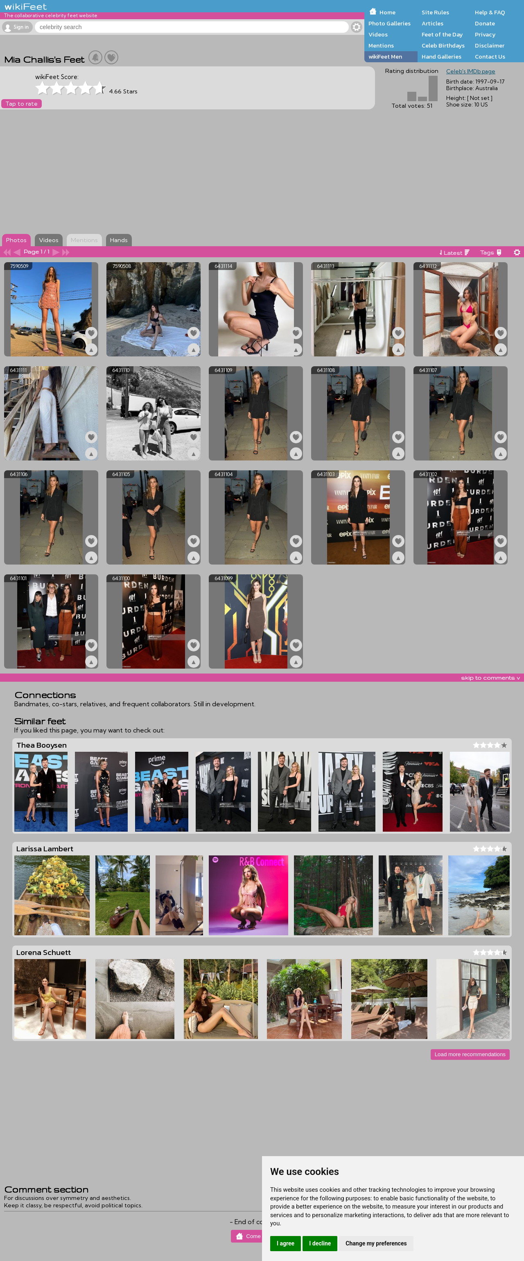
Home (387, 12)
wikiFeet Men (385, 56)
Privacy (485, 34)
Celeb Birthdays (443, 45)
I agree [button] (285, 1243)
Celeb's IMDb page (470, 71)
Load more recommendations (470, 1054)
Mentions (381, 45)
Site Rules (435, 12)
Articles (432, 23)
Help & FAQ (490, 12)
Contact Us (490, 56)
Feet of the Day (442, 34)
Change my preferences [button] (376, 1243)
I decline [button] (320, 1243)
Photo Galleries (389, 23)
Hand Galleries (441, 56)
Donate (485, 23)
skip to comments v (490, 677)
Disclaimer (489, 45)
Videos (378, 34)
